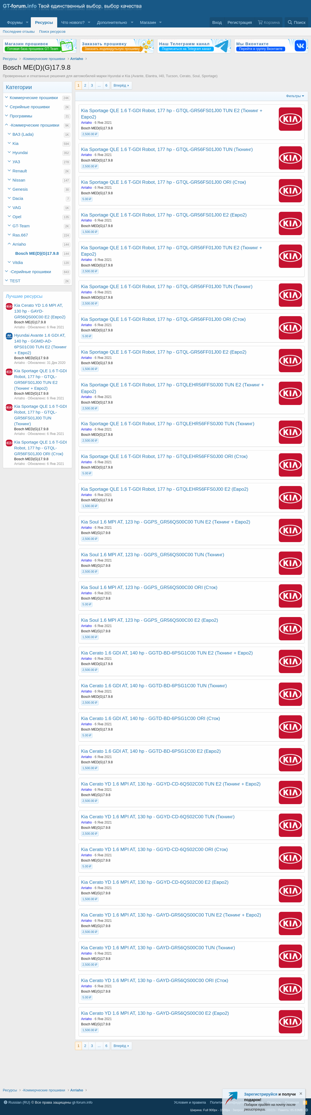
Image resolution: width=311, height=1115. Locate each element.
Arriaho (19, 244)
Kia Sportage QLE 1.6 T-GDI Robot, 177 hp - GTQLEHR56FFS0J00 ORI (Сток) (164, 456)
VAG (16, 207)
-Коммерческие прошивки (34, 125)
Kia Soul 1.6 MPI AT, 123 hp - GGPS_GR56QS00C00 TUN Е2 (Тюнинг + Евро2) (165, 522)
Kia (15, 143)
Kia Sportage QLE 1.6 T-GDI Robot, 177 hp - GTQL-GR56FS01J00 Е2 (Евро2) (164, 215)
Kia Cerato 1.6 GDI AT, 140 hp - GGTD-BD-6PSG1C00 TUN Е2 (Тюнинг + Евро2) (167, 653)
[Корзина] (268, 22)
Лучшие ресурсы (24, 296)
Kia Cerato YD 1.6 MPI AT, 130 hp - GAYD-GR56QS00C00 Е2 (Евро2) (40, 311)
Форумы (14, 22)
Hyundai (20, 152)
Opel (16, 216)
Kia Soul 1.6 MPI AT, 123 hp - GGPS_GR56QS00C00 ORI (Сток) (149, 587)
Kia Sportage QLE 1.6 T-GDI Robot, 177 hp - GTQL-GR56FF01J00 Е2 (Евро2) (164, 352)
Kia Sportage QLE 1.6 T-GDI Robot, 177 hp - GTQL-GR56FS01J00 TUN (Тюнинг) (167, 149)
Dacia (17, 198)
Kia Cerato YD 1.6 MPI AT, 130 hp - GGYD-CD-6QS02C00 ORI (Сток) (154, 849)
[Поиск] (296, 22)
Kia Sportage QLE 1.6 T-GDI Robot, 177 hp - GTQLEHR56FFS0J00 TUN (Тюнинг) (167, 423)
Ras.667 (20, 235)
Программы (21, 116)
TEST (15, 280)
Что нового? (73, 22)
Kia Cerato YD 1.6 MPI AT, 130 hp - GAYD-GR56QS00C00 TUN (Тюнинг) (158, 947)
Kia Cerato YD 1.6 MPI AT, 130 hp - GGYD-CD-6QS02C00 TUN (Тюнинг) (158, 816)
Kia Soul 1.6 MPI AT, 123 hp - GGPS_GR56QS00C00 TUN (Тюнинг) (152, 554)
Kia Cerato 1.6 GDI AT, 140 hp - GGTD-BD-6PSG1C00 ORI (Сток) (150, 718)
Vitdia (17, 262)
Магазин (148, 22)
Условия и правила (190, 1102)
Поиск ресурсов (52, 31)
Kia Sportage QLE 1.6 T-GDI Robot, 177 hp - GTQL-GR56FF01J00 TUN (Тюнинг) (166, 286)
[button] (27, 22)
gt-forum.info (82, 1102)
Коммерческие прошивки (34, 97)
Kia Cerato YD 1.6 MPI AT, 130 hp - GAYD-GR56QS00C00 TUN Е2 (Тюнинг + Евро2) (171, 915)
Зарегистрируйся (260, 1094)
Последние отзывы (19, 31)
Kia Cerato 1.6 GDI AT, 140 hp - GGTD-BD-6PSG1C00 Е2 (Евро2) (151, 751)
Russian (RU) (17, 1102)
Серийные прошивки (30, 106)
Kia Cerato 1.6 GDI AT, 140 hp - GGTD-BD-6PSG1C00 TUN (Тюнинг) (154, 685)
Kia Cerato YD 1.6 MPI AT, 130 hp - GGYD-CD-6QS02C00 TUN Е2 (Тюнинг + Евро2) (171, 784)
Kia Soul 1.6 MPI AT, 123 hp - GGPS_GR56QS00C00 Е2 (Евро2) (149, 620)
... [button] (99, 85)
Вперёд (120, 85)
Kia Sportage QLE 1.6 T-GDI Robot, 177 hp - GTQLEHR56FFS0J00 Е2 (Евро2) (164, 489)
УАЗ (16, 161)
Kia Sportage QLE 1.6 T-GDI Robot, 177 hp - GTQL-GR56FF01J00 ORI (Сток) (163, 319)
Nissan (18, 180)
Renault (19, 170)
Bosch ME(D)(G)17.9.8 (37, 253)
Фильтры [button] (293, 96)
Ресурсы (44, 22)
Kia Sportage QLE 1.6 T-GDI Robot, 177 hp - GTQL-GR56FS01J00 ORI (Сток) (40, 448)
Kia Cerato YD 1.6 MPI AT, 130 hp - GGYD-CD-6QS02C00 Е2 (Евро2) (155, 882)
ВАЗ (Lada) (23, 134)
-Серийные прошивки (30, 271)
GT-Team (21, 225)
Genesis (20, 189)
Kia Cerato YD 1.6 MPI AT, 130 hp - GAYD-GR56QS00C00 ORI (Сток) (154, 980)
